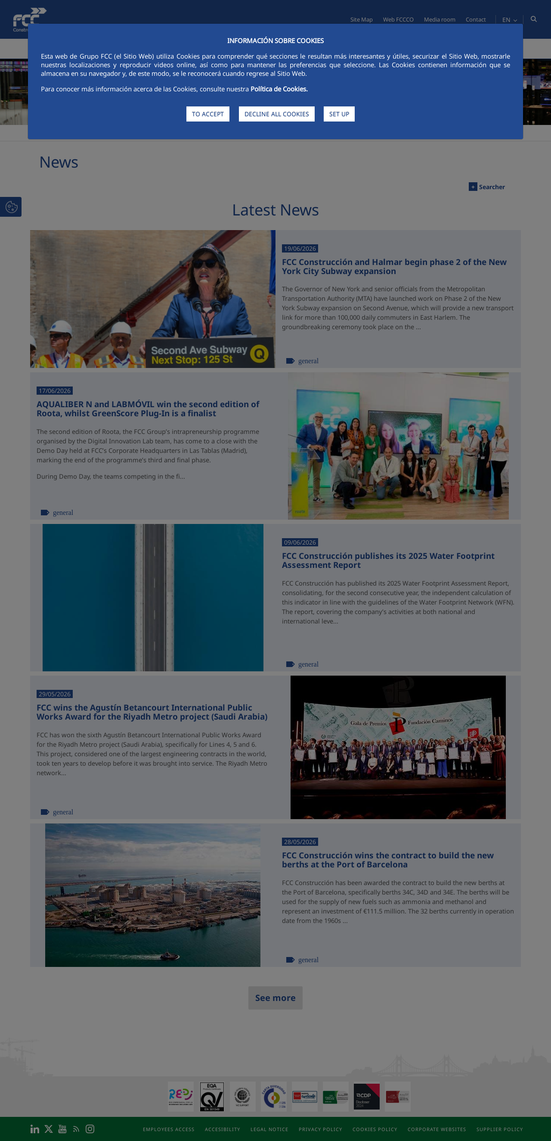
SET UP (339, 114)
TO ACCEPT (208, 114)
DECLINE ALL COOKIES (277, 114)
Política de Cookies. (279, 88)
